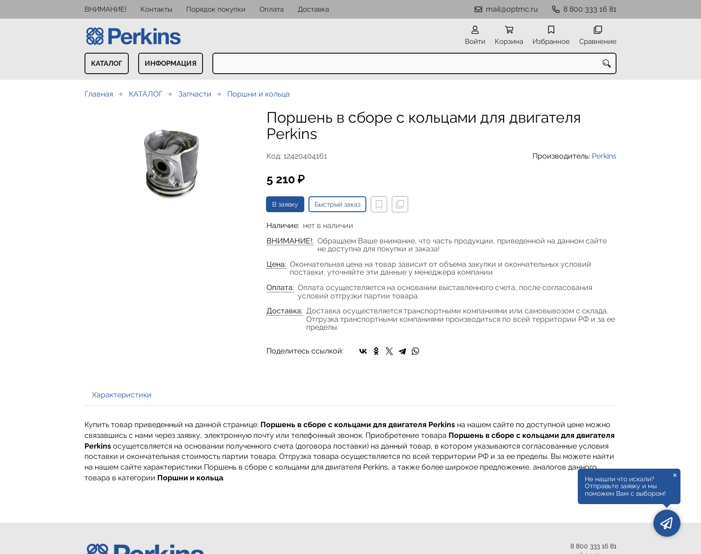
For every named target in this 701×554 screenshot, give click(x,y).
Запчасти (194, 94)
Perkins (604, 156)
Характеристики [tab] (122, 394)
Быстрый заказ (337, 204)
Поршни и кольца (258, 94)
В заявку (285, 204)
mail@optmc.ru (512, 9)
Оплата (271, 9)
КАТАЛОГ (106, 63)
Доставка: (284, 311)
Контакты (156, 9)
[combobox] (414, 63)
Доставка (313, 9)
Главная (98, 94)
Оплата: (280, 288)
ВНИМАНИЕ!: (290, 241)
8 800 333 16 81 (590, 9)
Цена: (276, 264)
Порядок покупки (215, 9)
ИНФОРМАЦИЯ (170, 63)
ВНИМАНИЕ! (105, 9)
